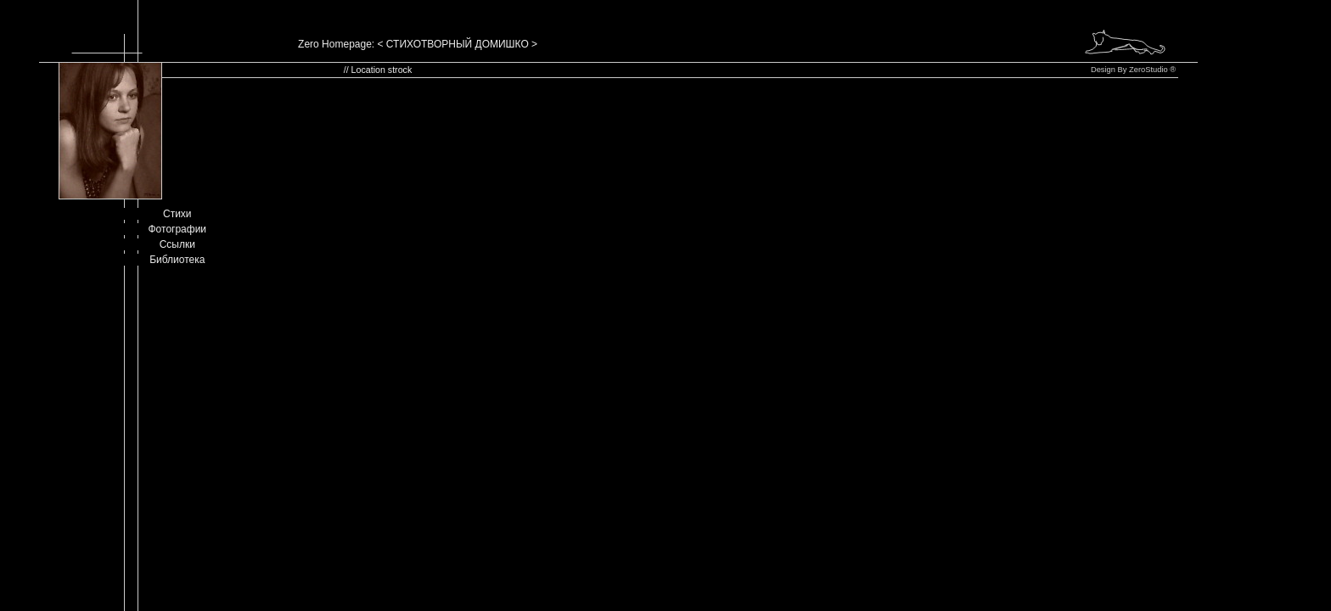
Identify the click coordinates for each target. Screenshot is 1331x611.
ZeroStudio (1148, 69)
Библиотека (177, 260)
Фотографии (178, 229)
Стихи (177, 214)
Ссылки (177, 244)
